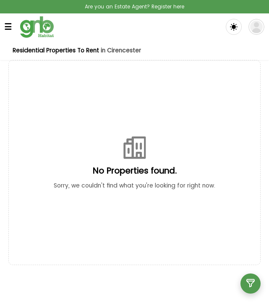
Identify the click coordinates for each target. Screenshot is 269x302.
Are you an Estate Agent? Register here (134, 6)
